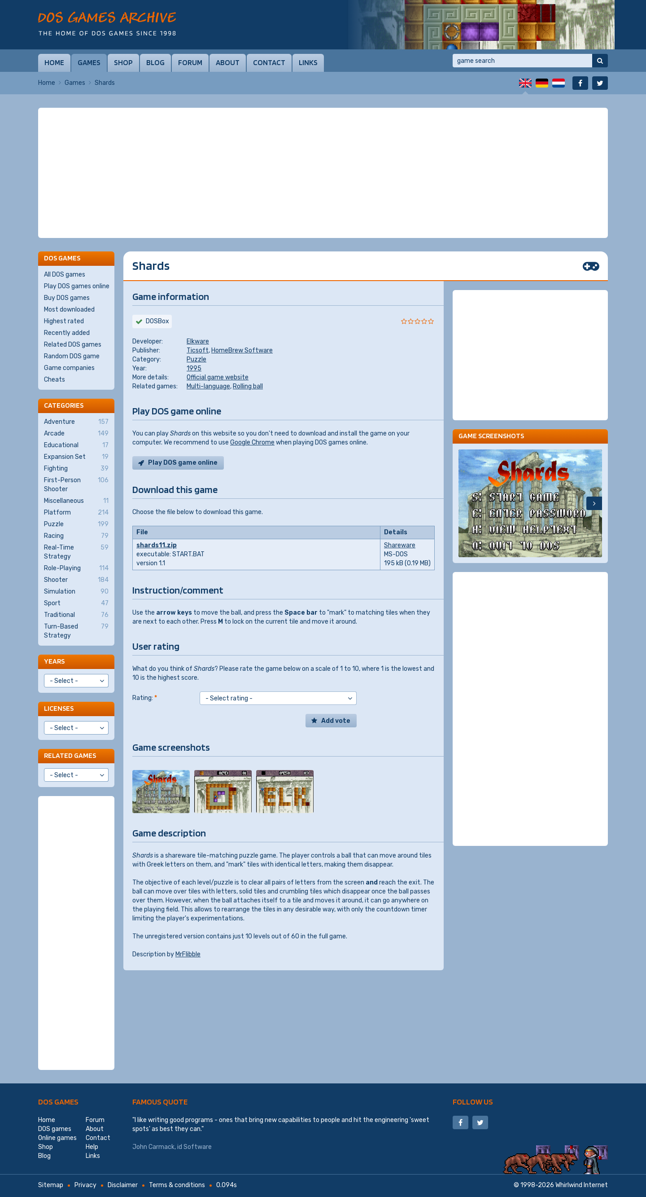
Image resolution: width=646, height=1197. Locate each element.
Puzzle (196, 359)
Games (89, 62)
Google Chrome (252, 442)
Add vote (335, 721)
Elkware (198, 341)
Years (54, 661)
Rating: (144, 698)
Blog (155, 62)
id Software (194, 1147)
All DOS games (64, 274)
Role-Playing (76, 568)
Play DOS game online (183, 462)
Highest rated (64, 321)
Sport (76, 603)
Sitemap (50, 1185)
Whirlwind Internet (581, 1185)
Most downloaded (69, 309)
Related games (70, 755)
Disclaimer (123, 1185)
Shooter (76, 580)
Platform (76, 512)
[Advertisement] (323, 173)
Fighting (76, 468)
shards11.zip (156, 545)
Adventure (76, 422)
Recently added (67, 333)
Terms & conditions (177, 1185)
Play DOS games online (76, 286)
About (228, 62)
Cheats (54, 379)
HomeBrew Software (242, 350)
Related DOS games (72, 344)
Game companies (69, 368)
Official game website (218, 377)
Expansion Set (76, 457)
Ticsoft (198, 350)
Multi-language (208, 386)
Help (92, 1147)
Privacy (85, 1185)
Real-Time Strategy (76, 551)
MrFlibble (188, 954)
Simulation (76, 591)
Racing (76, 536)
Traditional (76, 615)
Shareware (399, 545)
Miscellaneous (76, 501)
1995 (194, 368)
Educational (76, 445)
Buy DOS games (67, 298)
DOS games (58, 1101)
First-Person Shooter (76, 484)
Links (308, 62)
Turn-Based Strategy (76, 630)
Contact (269, 62)
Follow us (473, 1101)
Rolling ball (248, 386)
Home (54, 62)
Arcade (76, 433)
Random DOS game (72, 356)
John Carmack (153, 1147)
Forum (190, 62)
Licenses (59, 708)
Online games (57, 1138)
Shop (123, 62)
